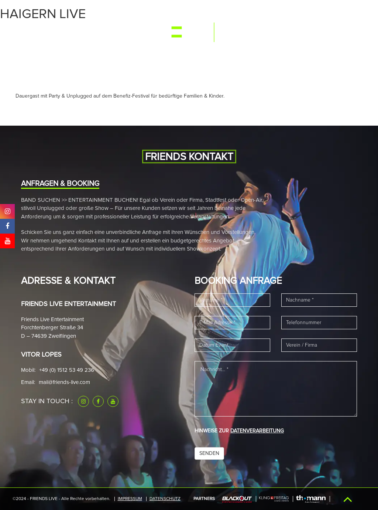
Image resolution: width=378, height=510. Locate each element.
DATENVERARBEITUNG (257, 431)
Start (30, 34)
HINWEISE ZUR (239, 431)
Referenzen (268, 34)
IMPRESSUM (130, 499)
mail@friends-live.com (64, 382)
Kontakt (342, 34)
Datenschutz (165, 499)
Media (78, 34)
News (120, 34)
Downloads (308, 34)
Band (99, 34)
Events (54, 34)
